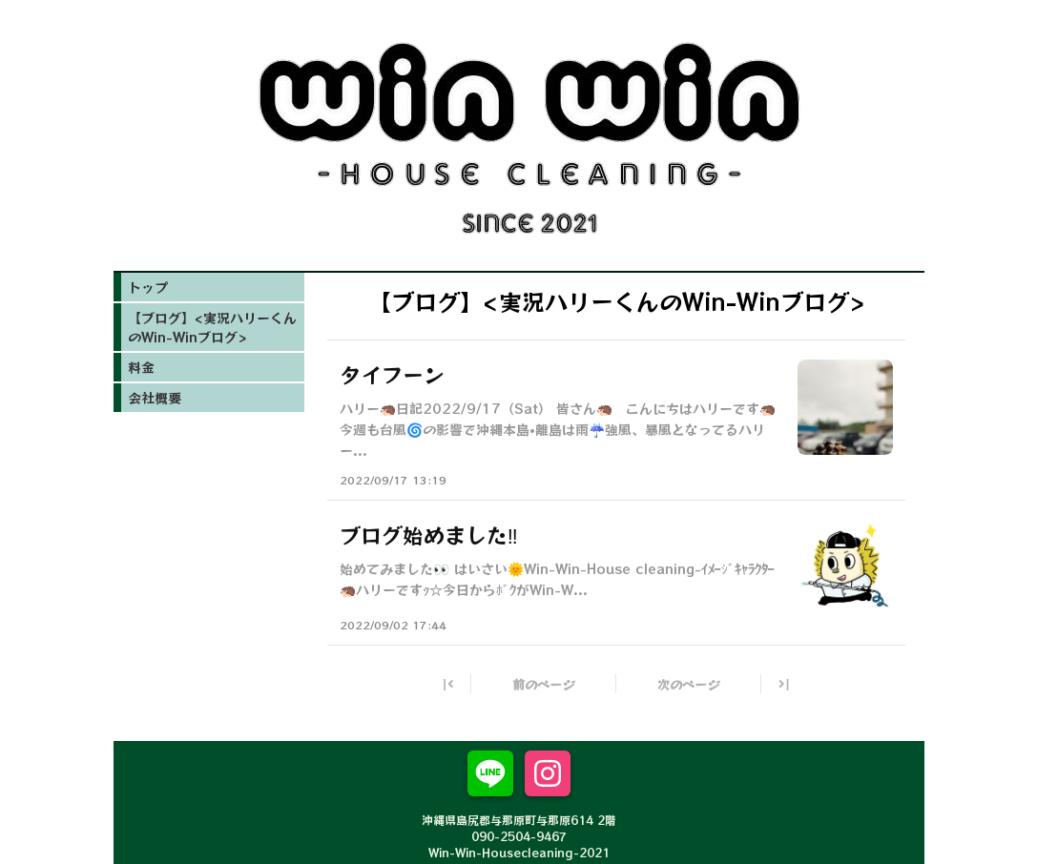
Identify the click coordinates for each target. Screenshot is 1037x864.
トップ (148, 287)
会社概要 (154, 397)
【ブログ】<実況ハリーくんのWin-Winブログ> (212, 327)
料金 (141, 367)
